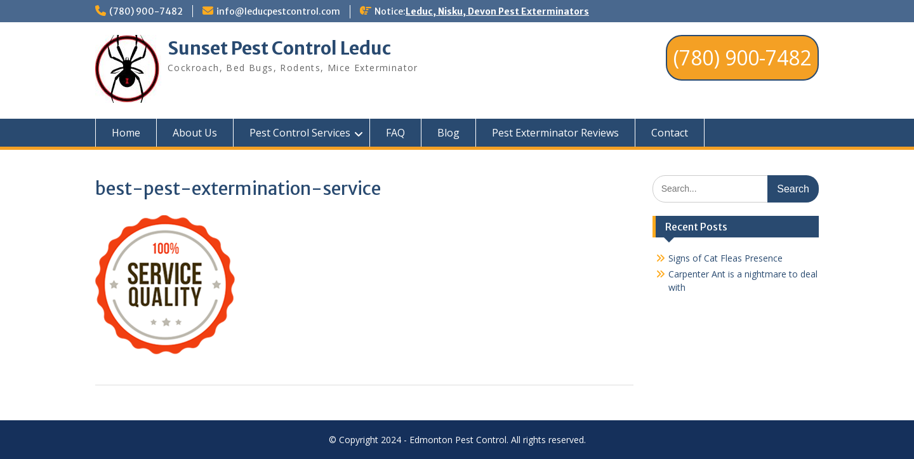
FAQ (395, 133)
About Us (195, 133)
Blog (448, 133)
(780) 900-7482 (146, 11)
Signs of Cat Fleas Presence (725, 258)
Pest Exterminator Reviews (555, 133)
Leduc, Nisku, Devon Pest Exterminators (497, 11)
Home (126, 133)
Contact (669, 133)
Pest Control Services (299, 133)
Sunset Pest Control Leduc (279, 48)
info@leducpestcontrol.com (278, 11)
